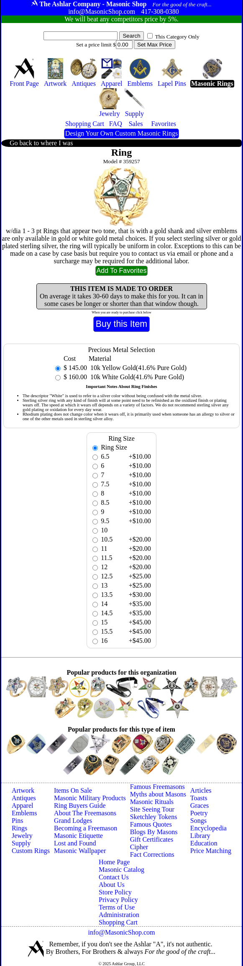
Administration (119, 914)
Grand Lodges (73, 820)
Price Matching (210, 850)
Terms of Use (117, 907)
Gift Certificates (152, 839)
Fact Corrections (152, 854)
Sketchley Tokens (153, 816)
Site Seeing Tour (152, 809)
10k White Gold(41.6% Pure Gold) (136, 376)
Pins (17, 820)
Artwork (23, 790)
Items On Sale (73, 790)
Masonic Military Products (90, 798)
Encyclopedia (208, 828)
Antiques (24, 798)
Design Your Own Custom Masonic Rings (121, 133)
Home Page (114, 862)
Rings (19, 828)
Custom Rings (31, 850)
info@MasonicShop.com (121, 932)
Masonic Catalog (121, 869)
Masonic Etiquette (78, 835)
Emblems (24, 813)
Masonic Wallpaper (80, 850)
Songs (198, 820)
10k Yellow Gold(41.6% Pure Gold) (138, 367)
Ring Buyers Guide (80, 805)
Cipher (139, 846)
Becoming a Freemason (85, 828)
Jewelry (22, 835)
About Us (112, 884)
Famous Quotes (151, 824)
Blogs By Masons (154, 831)
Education (203, 843)
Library (200, 835)
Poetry (199, 813)
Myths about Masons (158, 794)
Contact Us (114, 877)
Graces (199, 805)
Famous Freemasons (157, 786)
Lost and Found (75, 843)
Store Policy (115, 892)
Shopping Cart (118, 922)
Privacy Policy (118, 899)
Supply (21, 843)
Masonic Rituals (152, 801)
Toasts (198, 798)
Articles (201, 790)
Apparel (22, 805)
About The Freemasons (85, 813)
